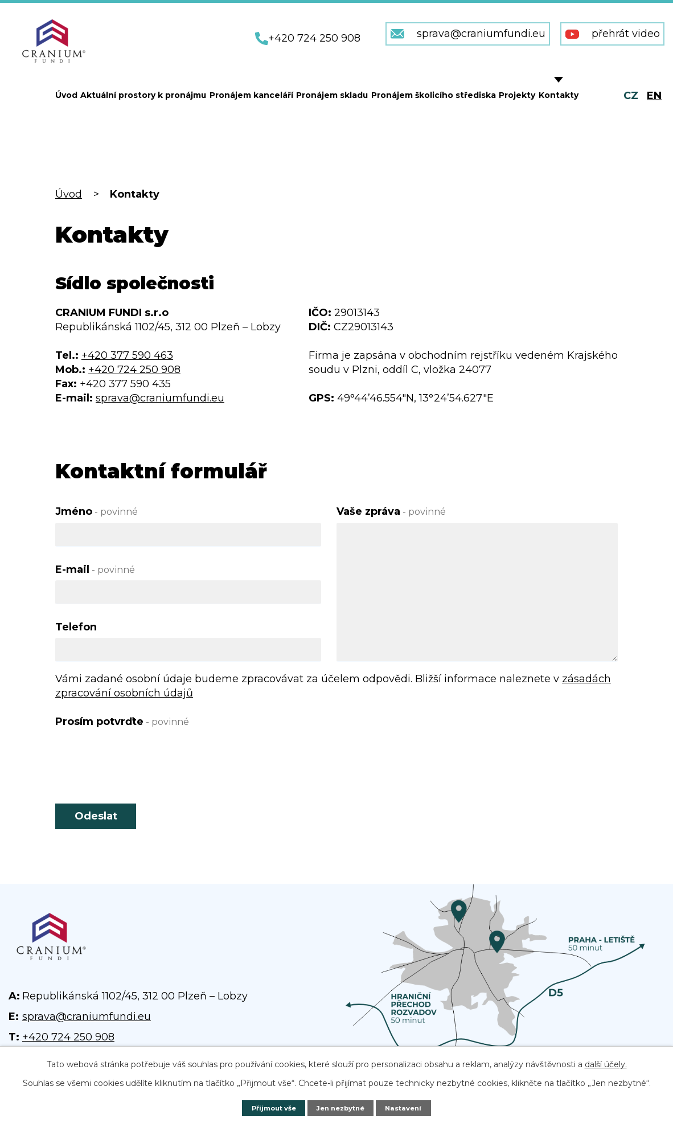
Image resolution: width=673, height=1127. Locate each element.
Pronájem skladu (332, 95)
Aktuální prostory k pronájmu (143, 95)
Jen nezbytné (342, 1107)
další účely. (606, 1064)
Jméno (96, 511)
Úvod (66, 95)
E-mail (95, 569)
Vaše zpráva (391, 511)
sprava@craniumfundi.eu (160, 398)
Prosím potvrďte (122, 721)
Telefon (76, 627)
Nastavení (410, 1107)
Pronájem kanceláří (251, 95)
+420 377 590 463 (127, 355)
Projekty (517, 95)
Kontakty (558, 95)
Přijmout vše (268, 1107)
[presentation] (141, 754)
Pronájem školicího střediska (433, 95)
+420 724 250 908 (134, 369)
